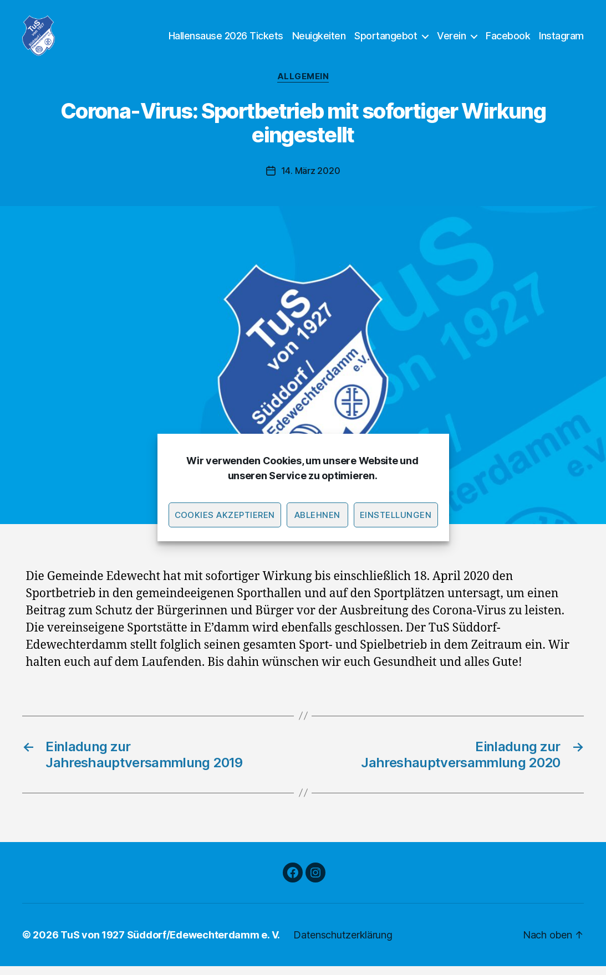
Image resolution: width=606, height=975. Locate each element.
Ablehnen (317, 515)
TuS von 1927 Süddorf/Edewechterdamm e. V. (170, 944)
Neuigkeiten (319, 40)
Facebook (508, 40)
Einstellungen (396, 515)
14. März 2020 (310, 180)
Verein (451, 40)
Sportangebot (385, 40)
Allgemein (303, 86)
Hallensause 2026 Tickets (226, 40)
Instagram (561, 40)
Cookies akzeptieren (225, 515)
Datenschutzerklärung (343, 944)
